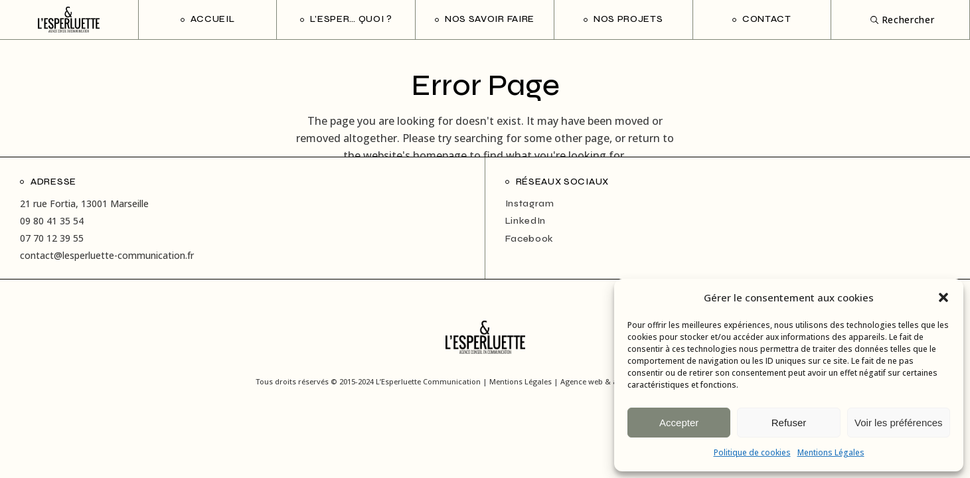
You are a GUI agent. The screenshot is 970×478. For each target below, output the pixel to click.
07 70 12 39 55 (52, 238)
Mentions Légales (830, 452)
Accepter (678, 422)
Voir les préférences (898, 422)
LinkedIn (525, 220)
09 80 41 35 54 (52, 220)
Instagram (529, 203)
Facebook (529, 238)
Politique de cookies (752, 452)
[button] (943, 297)
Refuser (789, 422)
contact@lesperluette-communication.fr (107, 255)
